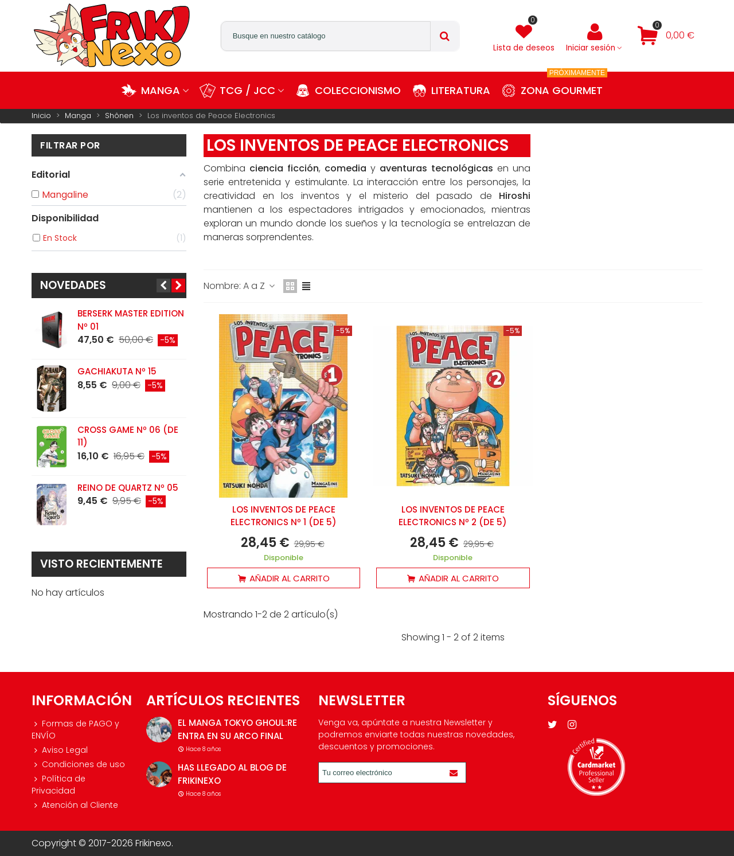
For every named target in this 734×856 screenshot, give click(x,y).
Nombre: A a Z (240, 285)
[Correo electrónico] (382, 773)
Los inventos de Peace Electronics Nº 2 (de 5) (453, 516)
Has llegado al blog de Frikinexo (232, 774)
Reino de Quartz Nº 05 (127, 488)
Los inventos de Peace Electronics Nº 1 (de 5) (284, 516)
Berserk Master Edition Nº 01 (130, 320)
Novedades (73, 285)
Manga (160, 90)
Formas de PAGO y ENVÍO (75, 729)
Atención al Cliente (75, 805)
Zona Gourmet (564, 84)
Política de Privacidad (58, 784)
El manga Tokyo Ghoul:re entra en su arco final (237, 729)
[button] (163, 285)
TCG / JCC (247, 90)
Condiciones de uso (78, 765)
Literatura (460, 90)
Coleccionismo (358, 90)
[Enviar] (455, 773)
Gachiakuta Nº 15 (117, 371)
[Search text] (326, 36)
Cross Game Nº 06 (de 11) (127, 436)
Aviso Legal (60, 750)
